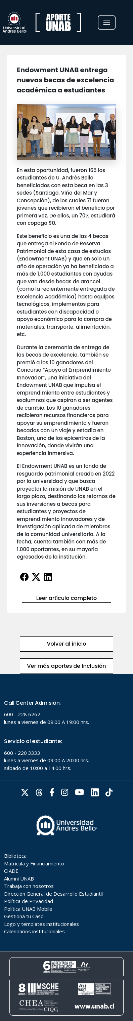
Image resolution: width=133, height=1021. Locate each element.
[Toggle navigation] (107, 22)
